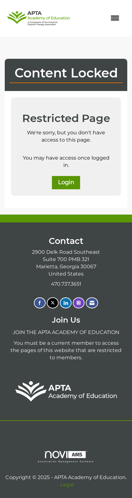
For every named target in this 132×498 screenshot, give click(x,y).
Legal (67, 485)
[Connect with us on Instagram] (79, 302)
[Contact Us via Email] (92, 302)
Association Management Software (66, 457)
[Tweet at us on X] (53, 302)
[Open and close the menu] (99, 18)
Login (66, 182)
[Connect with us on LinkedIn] (66, 302)
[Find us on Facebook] (40, 302)
